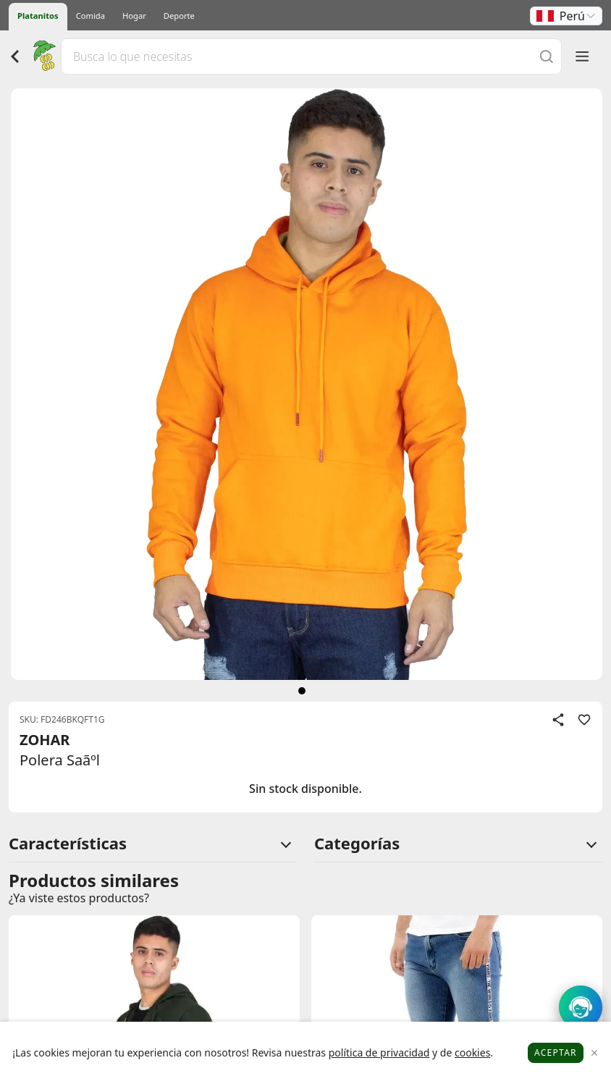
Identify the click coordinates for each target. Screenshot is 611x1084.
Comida (90, 15)
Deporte (179, 15)
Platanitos (38, 15)
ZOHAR (44, 739)
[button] (566, 16)
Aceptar (555, 1052)
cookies (472, 1052)
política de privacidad (379, 1052)
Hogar (134, 15)
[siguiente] (302, 691)
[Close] (594, 1053)
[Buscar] (546, 56)
